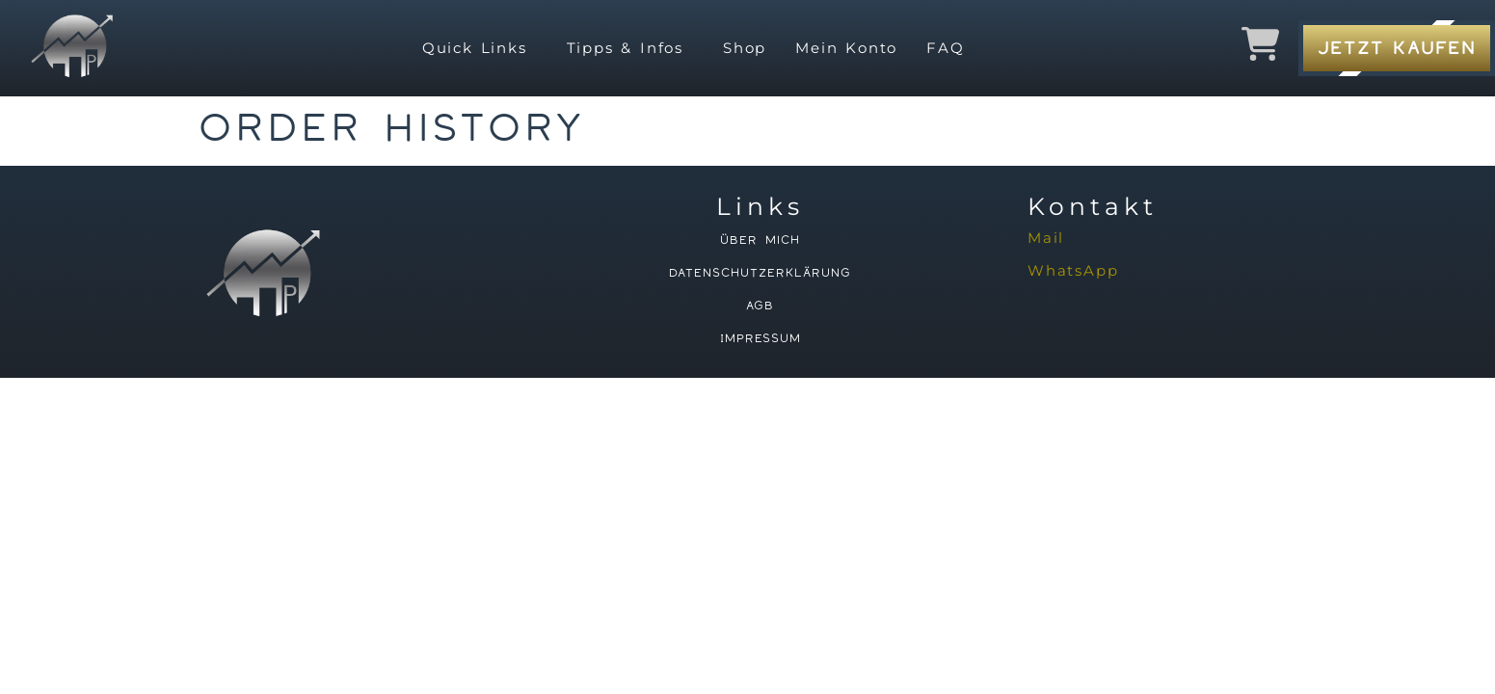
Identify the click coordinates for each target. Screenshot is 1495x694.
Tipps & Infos (625, 48)
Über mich (760, 240)
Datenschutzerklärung (760, 272)
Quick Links (474, 48)
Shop (744, 48)
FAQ (945, 48)
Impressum (759, 338)
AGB (760, 305)
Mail (1046, 237)
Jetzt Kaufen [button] (1397, 47)
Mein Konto (846, 48)
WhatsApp (1073, 270)
